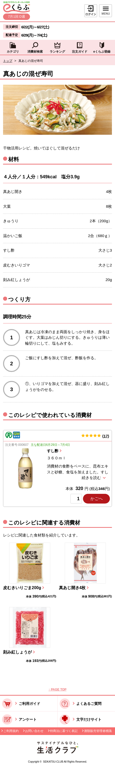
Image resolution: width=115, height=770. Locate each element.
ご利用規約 (11, 731)
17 (105, 436)
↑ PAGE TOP (57, 689)
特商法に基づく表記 (64, 731)
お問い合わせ (34, 731)
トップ (7, 61)
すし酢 (52, 451)
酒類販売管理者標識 (98, 731)
